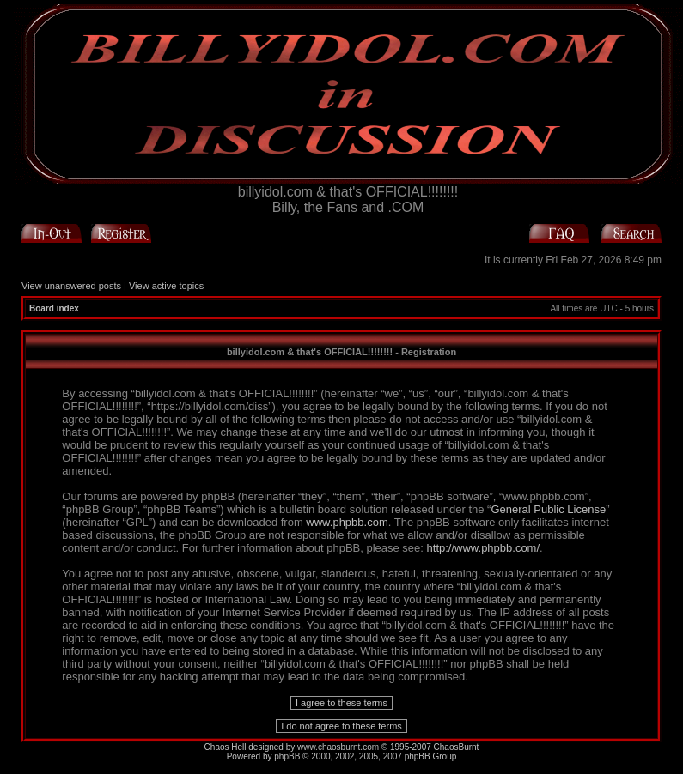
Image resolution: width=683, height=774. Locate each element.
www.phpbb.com (346, 522)
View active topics (166, 286)
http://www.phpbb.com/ (483, 547)
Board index (54, 308)
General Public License (548, 509)
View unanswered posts (71, 286)
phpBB (287, 756)
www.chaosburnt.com (338, 747)
